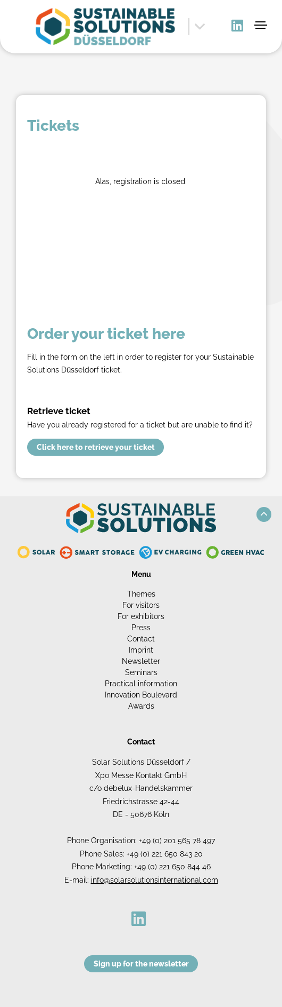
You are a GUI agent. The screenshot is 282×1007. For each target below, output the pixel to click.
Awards (141, 706)
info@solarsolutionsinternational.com (154, 880)
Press (141, 627)
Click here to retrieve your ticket (96, 447)
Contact (141, 639)
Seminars (141, 672)
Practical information (141, 683)
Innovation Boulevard (141, 695)
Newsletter (141, 661)
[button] (263, 514)
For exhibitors (141, 616)
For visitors (141, 605)
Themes (141, 594)
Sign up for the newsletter (141, 964)
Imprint (141, 650)
